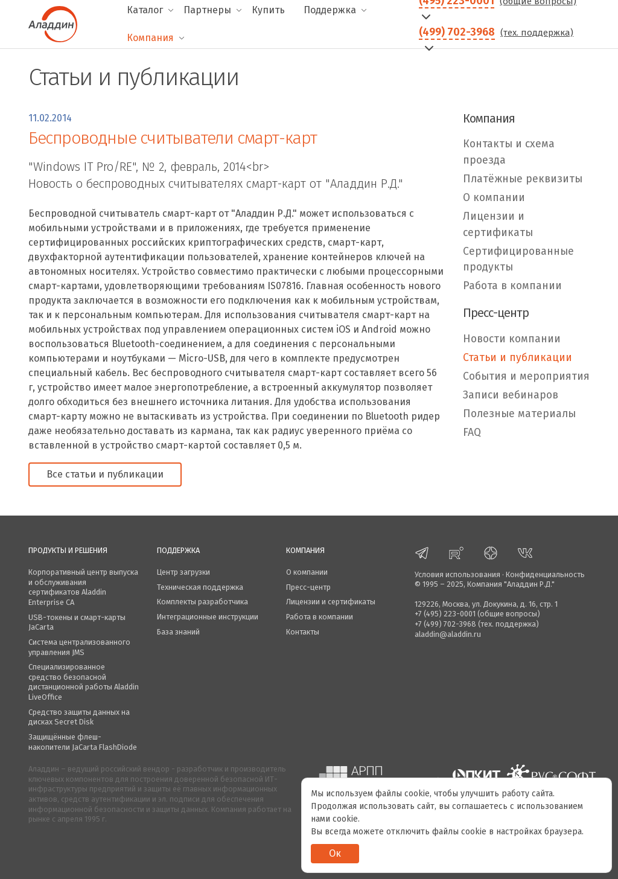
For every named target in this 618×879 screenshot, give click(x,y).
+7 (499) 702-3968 (445, 623)
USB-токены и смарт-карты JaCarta (77, 622)
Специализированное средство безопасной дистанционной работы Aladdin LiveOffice (83, 682)
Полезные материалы (519, 414)
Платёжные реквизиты (522, 179)
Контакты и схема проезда (509, 152)
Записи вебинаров (510, 395)
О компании (494, 197)
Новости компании (512, 339)
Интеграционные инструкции (207, 616)
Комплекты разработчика (202, 601)
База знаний (178, 631)
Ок (335, 853)
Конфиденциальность (545, 574)
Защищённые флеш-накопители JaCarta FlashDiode (82, 742)
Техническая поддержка (200, 587)
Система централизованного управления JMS (79, 647)
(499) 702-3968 (457, 32)
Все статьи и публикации (105, 474)
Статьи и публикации (517, 357)
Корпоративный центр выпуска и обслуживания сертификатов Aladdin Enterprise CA (83, 587)
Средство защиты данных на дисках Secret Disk (79, 717)
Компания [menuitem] (150, 37)
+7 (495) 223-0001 (445, 613)
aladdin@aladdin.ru (448, 634)
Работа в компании (512, 286)
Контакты (302, 631)
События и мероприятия (526, 376)
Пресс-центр (308, 587)
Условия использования (457, 574)
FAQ (472, 432)
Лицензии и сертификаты (498, 224)
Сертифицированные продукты (518, 259)
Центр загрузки (183, 572)
